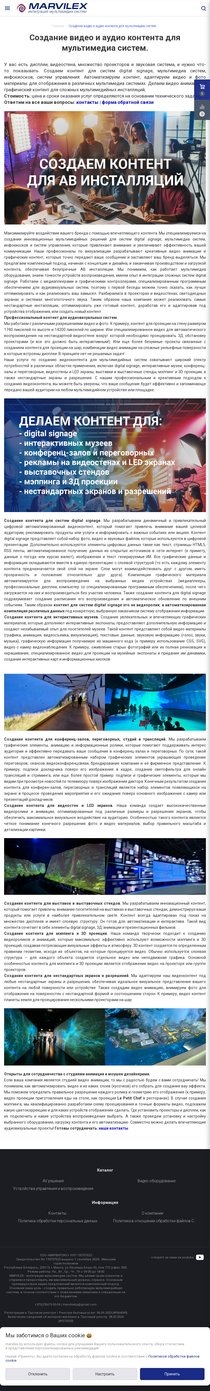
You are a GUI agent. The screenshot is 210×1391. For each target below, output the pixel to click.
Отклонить (38, 1374)
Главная (57, 26)
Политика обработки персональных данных (57, 1221)
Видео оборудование (157, 1181)
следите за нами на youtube (172, 1257)
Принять (172, 1374)
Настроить (105, 1374)
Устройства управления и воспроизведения (53, 1188)
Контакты (57, 1213)
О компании (152, 1213)
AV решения (53, 1181)
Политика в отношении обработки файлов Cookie (156, 1221)
